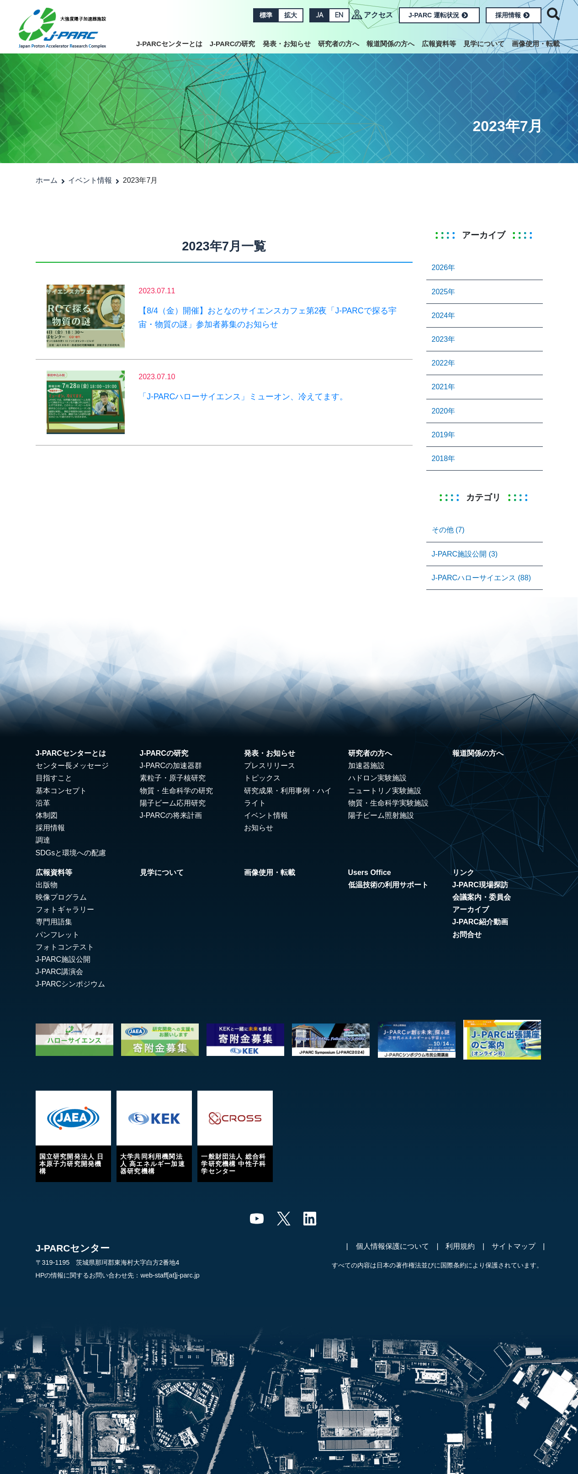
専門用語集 (54, 922)
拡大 (290, 15)
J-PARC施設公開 (63, 959)
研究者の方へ (338, 44)
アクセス (378, 15)
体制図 (47, 815)
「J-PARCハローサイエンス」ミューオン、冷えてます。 (243, 396)
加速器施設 (366, 765)
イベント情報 (90, 180)
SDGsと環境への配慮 (71, 853)
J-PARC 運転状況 (438, 15)
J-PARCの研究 (232, 44)
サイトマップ (514, 1246)
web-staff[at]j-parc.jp (170, 1275)
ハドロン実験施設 (377, 778)
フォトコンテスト (65, 947)
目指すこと (54, 778)
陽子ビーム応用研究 (173, 803)
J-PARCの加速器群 (171, 765)
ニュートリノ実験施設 (384, 791)
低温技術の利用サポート (388, 885)
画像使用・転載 (536, 44)
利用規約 (460, 1246)
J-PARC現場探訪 (480, 885)
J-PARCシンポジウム (71, 984)
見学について (483, 44)
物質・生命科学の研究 (176, 791)
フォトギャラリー (65, 909)
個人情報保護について (392, 1246)
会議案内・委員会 (481, 897)
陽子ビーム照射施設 (381, 815)
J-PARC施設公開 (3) (465, 554)
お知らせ (258, 828)
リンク (463, 872)
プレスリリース (269, 765)
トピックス (262, 778)
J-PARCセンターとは (169, 44)
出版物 (47, 885)
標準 (266, 15)
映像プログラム (61, 897)
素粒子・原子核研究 (173, 778)
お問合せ (467, 934)
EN (339, 15)
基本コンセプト (61, 791)
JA (319, 15)
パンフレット (58, 934)
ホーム (47, 180)
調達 (43, 840)
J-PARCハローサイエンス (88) (481, 578)
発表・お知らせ (287, 44)
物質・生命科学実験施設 (388, 803)
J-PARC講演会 (60, 972)
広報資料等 (439, 44)
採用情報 (512, 15)
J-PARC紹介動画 (480, 922)
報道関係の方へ (390, 44)
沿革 (43, 803)
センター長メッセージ (72, 765)
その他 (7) (448, 530)
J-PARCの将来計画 (171, 815)
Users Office (369, 872)
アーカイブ (470, 909)
